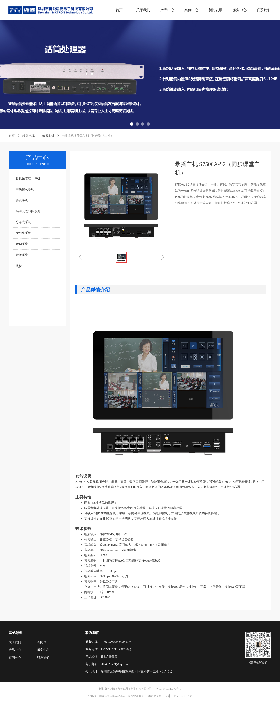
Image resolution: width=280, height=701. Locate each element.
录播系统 (28, 135)
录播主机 (48, 135)
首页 (12, 135)
